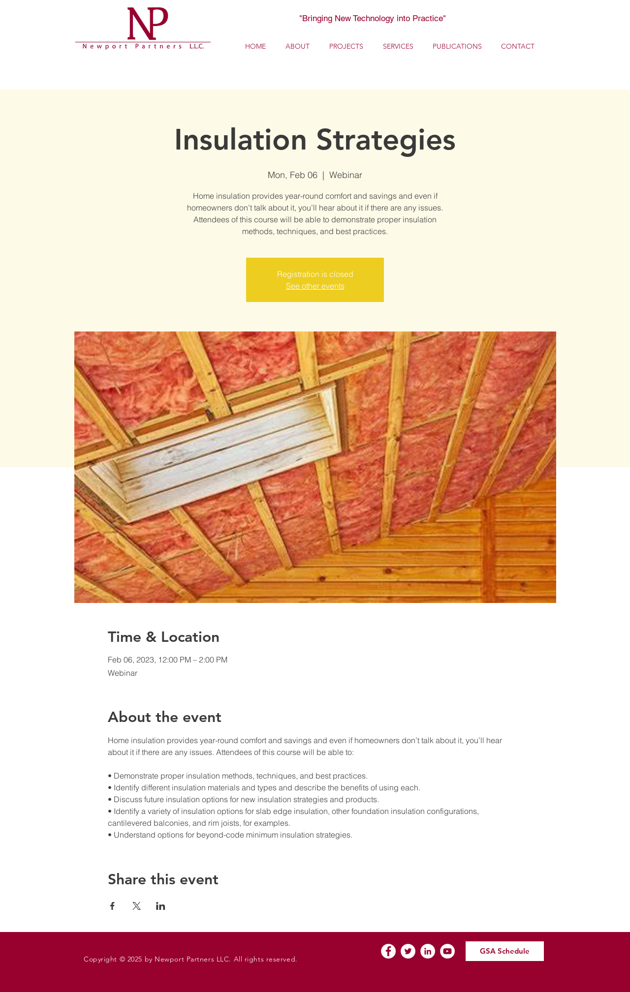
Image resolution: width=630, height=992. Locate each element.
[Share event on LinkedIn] (160, 906)
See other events (315, 286)
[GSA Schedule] (505, 951)
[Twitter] (408, 951)
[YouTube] (447, 951)
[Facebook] (388, 951)
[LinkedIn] (427, 951)
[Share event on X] (136, 906)
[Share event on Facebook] (112, 906)
